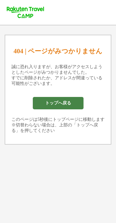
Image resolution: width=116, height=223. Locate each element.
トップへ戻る (58, 103)
